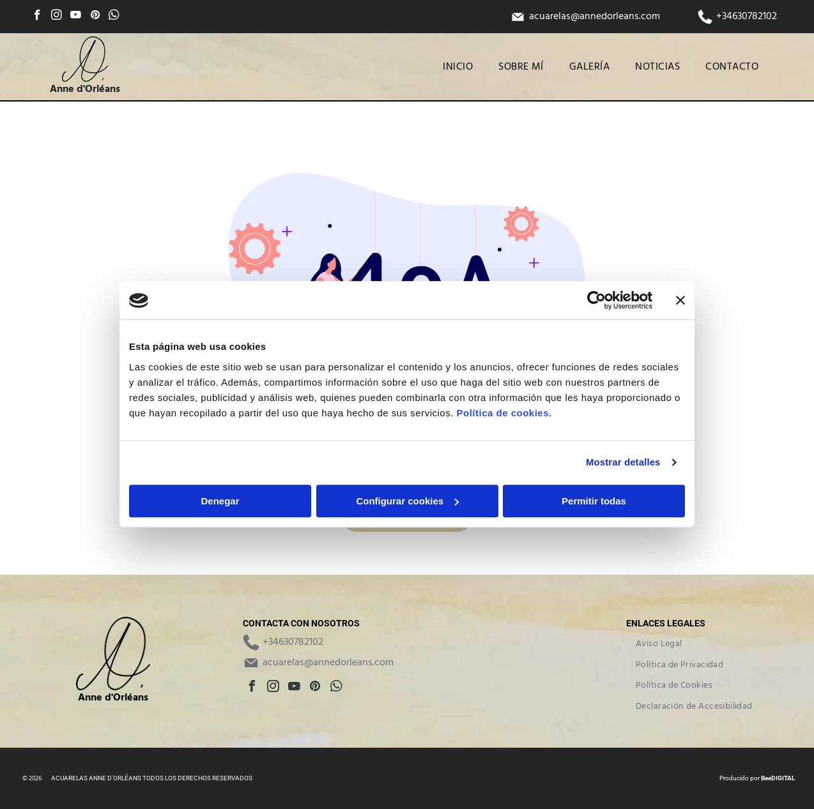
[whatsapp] (114, 16)
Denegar (220, 500)
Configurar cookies (407, 500)
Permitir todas (594, 500)
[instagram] (57, 16)
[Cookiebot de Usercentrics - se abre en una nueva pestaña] (596, 300)
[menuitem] (458, 67)
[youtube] (76, 16)
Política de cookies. (503, 412)
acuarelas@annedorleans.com (594, 16)
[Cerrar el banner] (680, 300)
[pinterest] (95, 16)
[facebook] (37, 16)
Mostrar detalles (623, 462)
